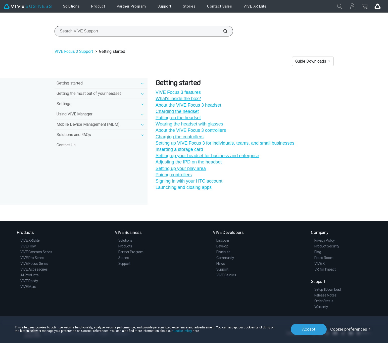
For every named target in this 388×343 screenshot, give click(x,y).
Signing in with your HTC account (189, 181)
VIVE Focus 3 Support (74, 51)
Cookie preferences (348, 329)
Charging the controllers (180, 136)
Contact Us (66, 145)
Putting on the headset (178, 117)
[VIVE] (28, 6)
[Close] (339, 6)
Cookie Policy (182, 331)
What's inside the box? (178, 98)
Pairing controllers (174, 174)
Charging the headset (177, 111)
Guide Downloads (311, 61)
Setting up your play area (181, 168)
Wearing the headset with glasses (189, 123)
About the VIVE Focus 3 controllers (191, 130)
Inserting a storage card (179, 149)
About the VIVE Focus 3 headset (188, 105)
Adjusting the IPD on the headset (189, 161)
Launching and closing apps (184, 187)
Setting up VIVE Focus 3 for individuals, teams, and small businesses (225, 143)
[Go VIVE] (377, 6)
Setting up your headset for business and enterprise (207, 155)
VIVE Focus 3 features (178, 92)
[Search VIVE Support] (223, 31)
